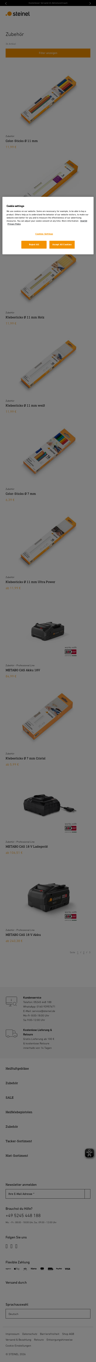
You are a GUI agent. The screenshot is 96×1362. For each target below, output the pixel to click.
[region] (48, 225)
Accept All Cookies (61, 244)
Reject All (34, 244)
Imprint (83, 221)
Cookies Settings (44, 234)
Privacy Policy (14, 224)
